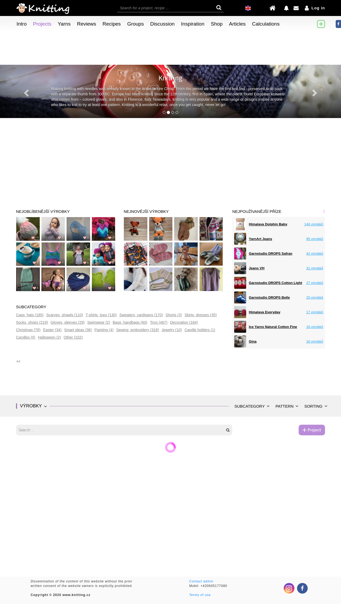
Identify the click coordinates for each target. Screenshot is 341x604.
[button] (25, 91)
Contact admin (201, 581)
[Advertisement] (170, 158)
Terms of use (200, 595)
